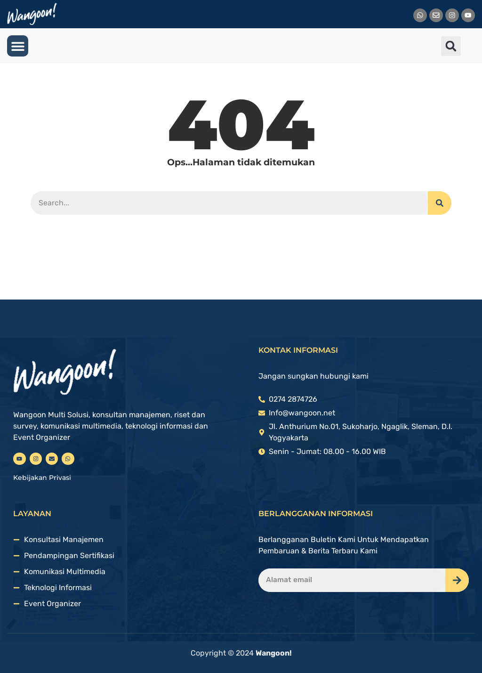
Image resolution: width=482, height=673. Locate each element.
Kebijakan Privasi (42, 477)
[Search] (439, 203)
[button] (17, 46)
